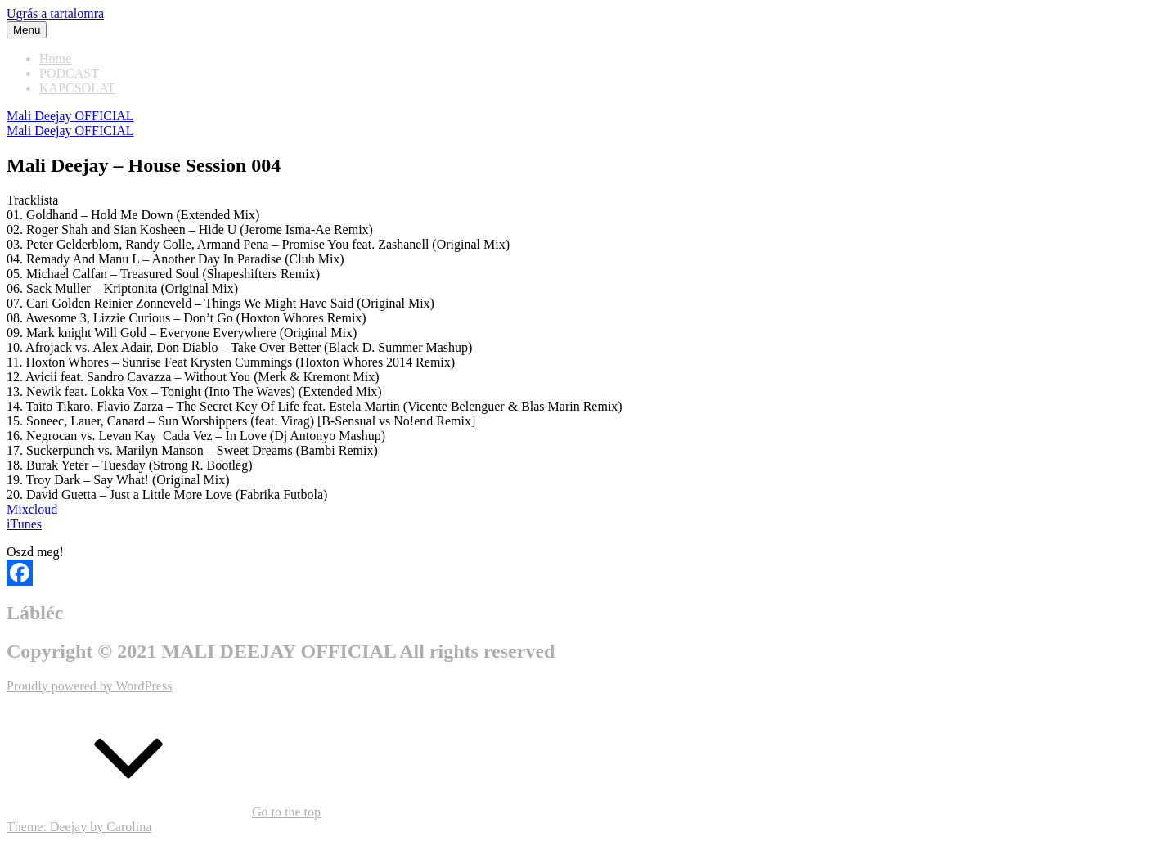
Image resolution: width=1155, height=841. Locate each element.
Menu (26, 30)
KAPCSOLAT (77, 88)
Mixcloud (32, 509)
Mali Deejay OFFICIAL (70, 116)
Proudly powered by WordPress (89, 686)
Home (55, 58)
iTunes (24, 524)
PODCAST (69, 73)
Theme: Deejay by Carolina (79, 827)
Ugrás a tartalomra (55, 13)
